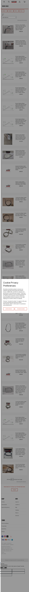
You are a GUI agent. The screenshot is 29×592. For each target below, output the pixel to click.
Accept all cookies (21, 308)
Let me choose (9, 308)
